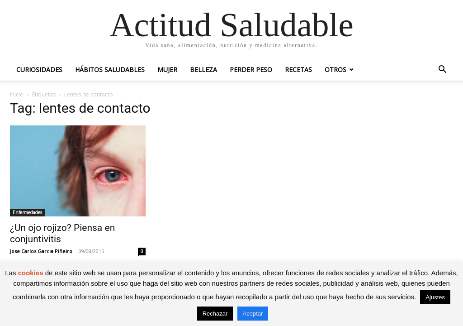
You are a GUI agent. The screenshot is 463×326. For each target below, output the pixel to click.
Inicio (17, 94)
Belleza (203, 69)
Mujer (167, 69)
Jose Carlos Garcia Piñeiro (41, 251)
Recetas (298, 69)
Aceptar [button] (253, 313)
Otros (335, 69)
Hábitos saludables (110, 69)
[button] (442, 70)
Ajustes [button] (435, 297)
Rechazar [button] (215, 313)
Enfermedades (27, 212)
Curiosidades (39, 69)
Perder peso (251, 69)
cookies (30, 273)
